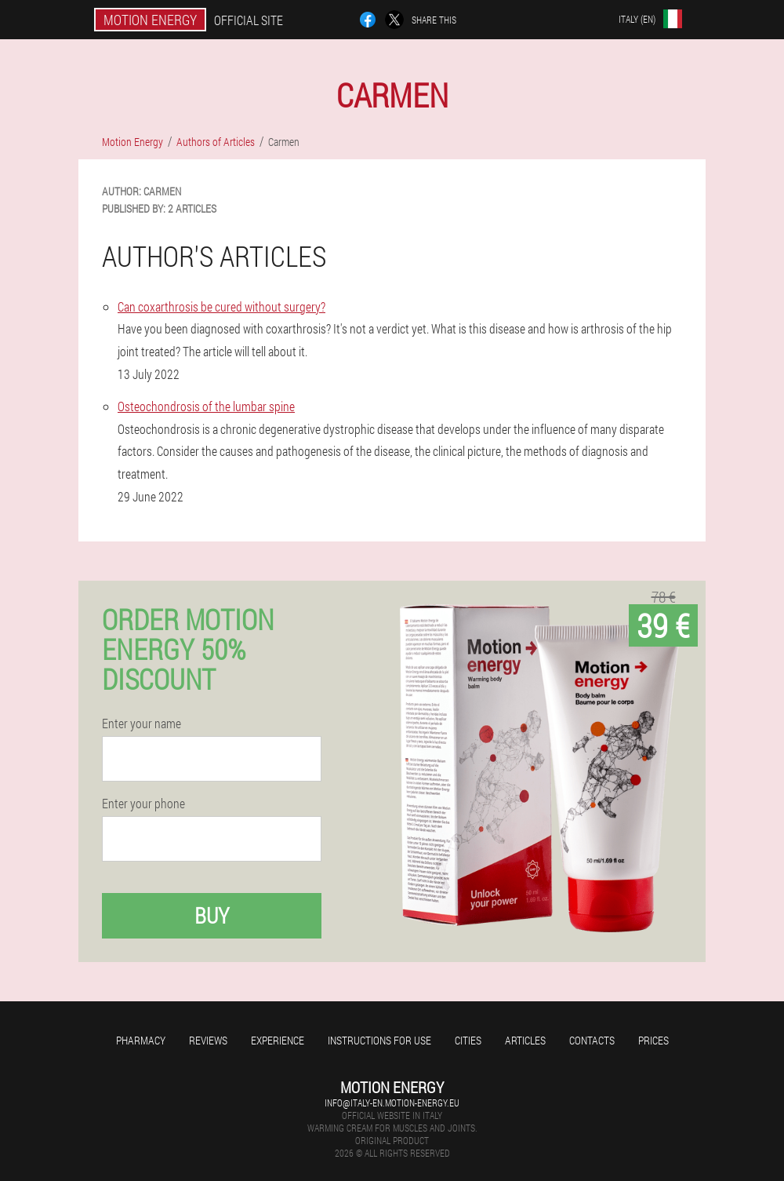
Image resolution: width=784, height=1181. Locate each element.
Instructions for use (379, 1040)
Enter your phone (143, 803)
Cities (468, 1040)
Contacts (592, 1040)
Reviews (208, 1040)
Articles (525, 1040)
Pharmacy (140, 1040)
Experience (277, 1040)
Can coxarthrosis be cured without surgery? (221, 306)
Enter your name (141, 723)
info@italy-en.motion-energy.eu (392, 1102)
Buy (211, 915)
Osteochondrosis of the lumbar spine (206, 406)
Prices (653, 1040)
